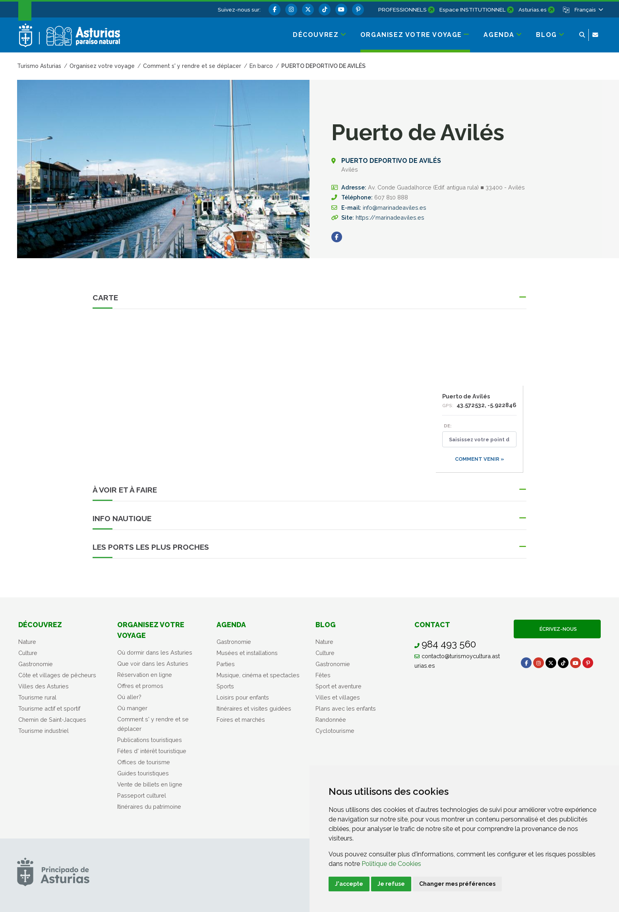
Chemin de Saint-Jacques (52, 719)
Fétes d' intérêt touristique (151, 751)
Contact (432, 624)
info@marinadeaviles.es (394, 207)
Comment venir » (479, 459)
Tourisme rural (37, 697)
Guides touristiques (143, 773)
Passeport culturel (141, 795)
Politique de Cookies (391, 864)
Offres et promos (140, 685)
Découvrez (40, 624)
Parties (226, 664)
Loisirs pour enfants (243, 697)
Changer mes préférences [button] (457, 884)
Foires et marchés (241, 719)
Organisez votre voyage (150, 629)
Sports (225, 686)
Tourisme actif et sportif (49, 708)
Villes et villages (337, 697)
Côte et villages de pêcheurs (57, 675)
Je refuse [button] (391, 884)
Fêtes (323, 675)
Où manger (132, 708)
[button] (588, 9)
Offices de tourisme (143, 762)
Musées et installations (247, 652)
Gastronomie (35, 664)
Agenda (231, 624)
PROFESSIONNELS (402, 9)
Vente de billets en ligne (149, 784)
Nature (27, 641)
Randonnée (330, 719)
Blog (325, 624)
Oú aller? (129, 697)
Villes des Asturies (43, 686)
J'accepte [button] (349, 884)
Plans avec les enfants (345, 708)
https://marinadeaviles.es (390, 217)
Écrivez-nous (557, 629)
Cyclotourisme (334, 730)
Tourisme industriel (43, 730)
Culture (27, 652)
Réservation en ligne (144, 674)
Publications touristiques (149, 739)
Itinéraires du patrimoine (149, 806)
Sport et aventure (338, 686)
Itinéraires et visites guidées (254, 708)
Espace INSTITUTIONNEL (472, 9)
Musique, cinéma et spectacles (258, 675)
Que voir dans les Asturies (152, 663)
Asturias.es (532, 9)
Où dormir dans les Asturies (154, 652)
